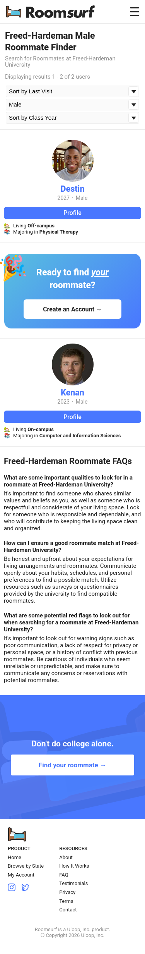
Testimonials (73, 883)
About (66, 857)
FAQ (63, 875)
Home (14, 857)
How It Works (74, 866)
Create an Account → (72, 309)
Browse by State (26, 866)
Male (82, 198)
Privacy (67, 892)
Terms (66, 901)
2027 (64, 198)
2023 (64, 402)
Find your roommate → (72, 765)
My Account (21, 875)
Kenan (72, 392)
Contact (68, 910)
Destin (72, 189)
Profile (72, 213)
